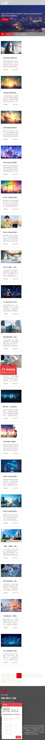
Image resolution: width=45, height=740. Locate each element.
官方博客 (16, 34)
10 (14, 680)
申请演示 (5, 19)
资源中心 (8, 34)
